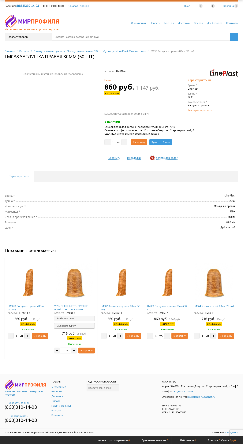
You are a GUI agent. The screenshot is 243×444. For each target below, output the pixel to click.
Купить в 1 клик (160, 142)
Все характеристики (200, 110)
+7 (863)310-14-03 (183, 391)
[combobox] (74, 318)
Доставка (184, 23)
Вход (187, 6)
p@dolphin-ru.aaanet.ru (201, 396)
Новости (155, 23)
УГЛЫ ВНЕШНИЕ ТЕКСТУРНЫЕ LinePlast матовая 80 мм (71, 307)
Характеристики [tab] (19, 176)
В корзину (139, 142)
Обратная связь (16, 416)
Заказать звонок (78, 6)
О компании (138, 23)
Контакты (232, 23)
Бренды (169, 23)
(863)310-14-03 (21, 407)
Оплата (198, 23)
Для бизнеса (214, 23)
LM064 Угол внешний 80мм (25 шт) (214, 306)
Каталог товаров (28, 37)
